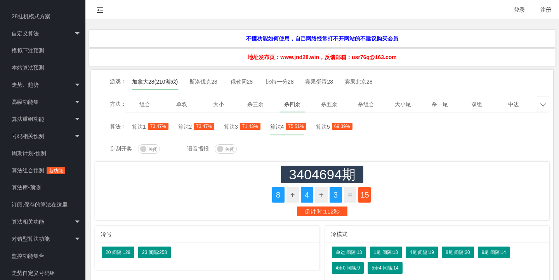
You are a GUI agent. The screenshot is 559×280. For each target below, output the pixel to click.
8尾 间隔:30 (458, 252)
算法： (118, 126)
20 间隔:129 (118, 252)
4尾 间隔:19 (422, 252)
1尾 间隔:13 (386, 252)
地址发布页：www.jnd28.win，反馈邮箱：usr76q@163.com (322, 57)
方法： (118, 104)
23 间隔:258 (154, 252)
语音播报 (198, 148)
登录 (519, 10)
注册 (545, 10)
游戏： (118, 81)
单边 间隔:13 (349, 252)
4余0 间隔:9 (348, 268)
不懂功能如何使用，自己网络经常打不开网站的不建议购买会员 (322, 38)
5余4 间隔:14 (385, 268)
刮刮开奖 (121, 148)
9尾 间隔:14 (494, 252)
